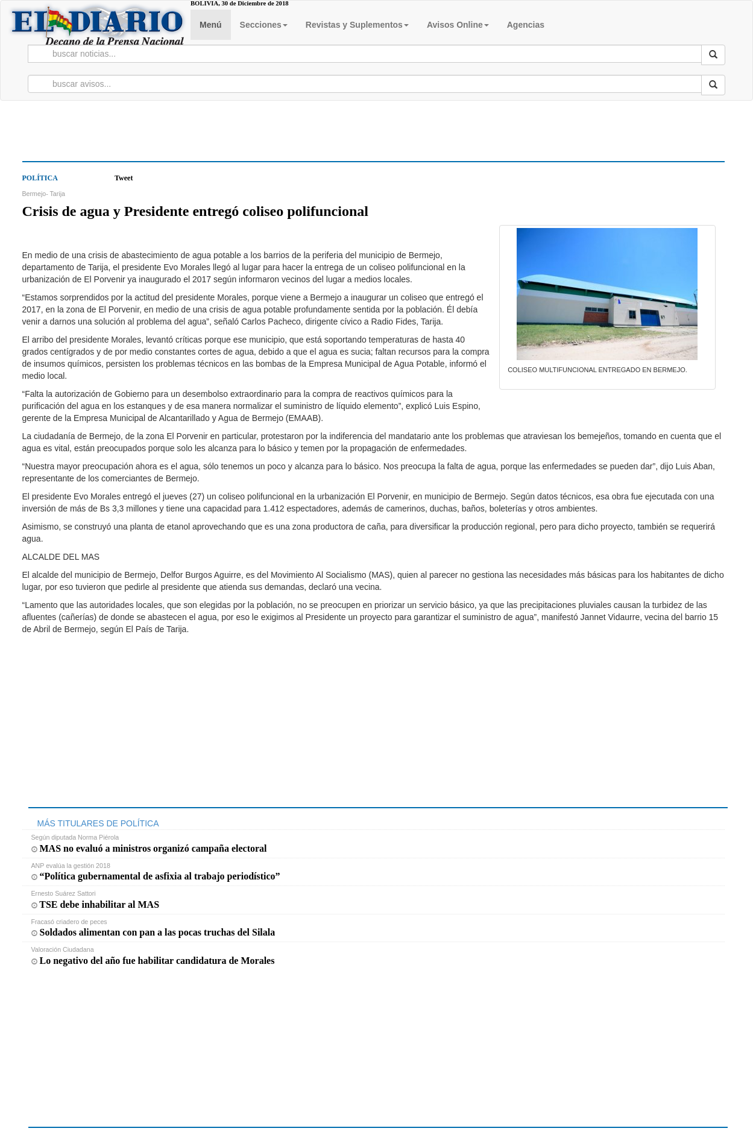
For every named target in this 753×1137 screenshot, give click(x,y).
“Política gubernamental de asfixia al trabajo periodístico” (155, 876)
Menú (211, 25)
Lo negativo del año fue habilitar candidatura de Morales (153, 960)
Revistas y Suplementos (357, 25)
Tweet (124, 178)
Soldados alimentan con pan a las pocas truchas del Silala (153, 932)
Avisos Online (458, 25)
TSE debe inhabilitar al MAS (95, 904)
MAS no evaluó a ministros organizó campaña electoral (149, 848)
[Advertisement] (118, 140)
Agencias (525, 25)
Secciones (264, 25)
